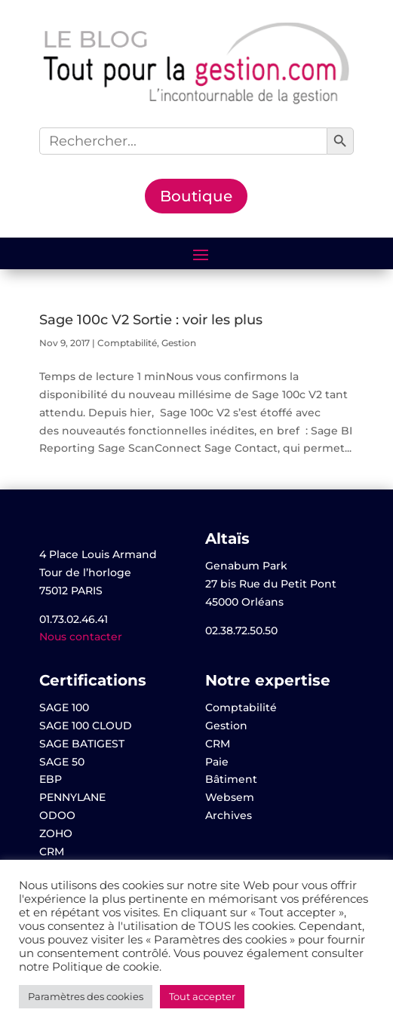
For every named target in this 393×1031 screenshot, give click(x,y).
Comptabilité (127, 342)
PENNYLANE (72, 797)
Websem (229, 797)
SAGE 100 (64, 707)
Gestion (178, 342)
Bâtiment (231, 779)
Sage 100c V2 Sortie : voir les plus (151, 319)
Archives (228, 815)
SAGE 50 (61, 762)
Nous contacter (80, 636)
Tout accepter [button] (202, 996)
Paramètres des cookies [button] (85, 996)
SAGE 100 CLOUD (85, 725)
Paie (217, 762)
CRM (51, 851)
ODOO (57, 815)
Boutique (196, 196)
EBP (50, 779)
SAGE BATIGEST (81, 743)
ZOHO (55, 833)
